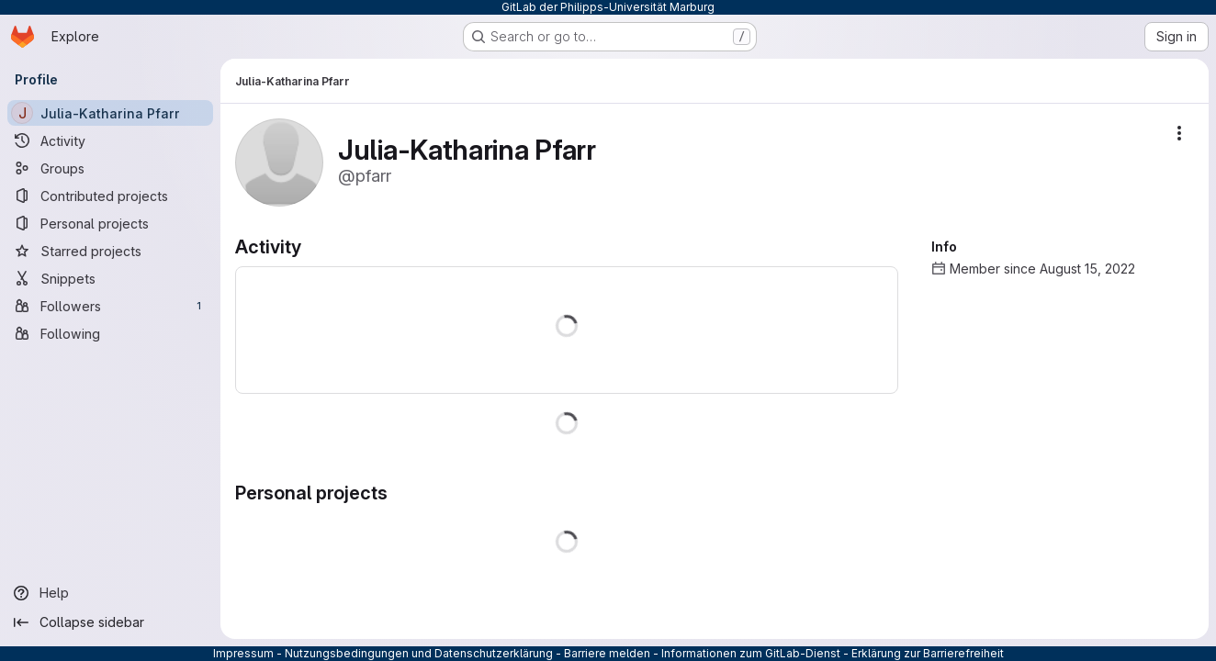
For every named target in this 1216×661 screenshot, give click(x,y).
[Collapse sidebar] (110, 622)
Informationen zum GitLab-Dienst (750, 653)
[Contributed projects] (110, 195)
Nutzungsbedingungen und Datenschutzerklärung (419, 653)
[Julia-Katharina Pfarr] (110, 113)
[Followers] (110, 306)
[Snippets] (110, 278)
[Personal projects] (110, 223)
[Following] (110, 333)
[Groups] (110, 168)
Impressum (243, 653)
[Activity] (110, 140)
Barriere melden (607, 653)
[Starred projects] (110, 250)
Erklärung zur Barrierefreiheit (927, 653)
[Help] (110, 593)
